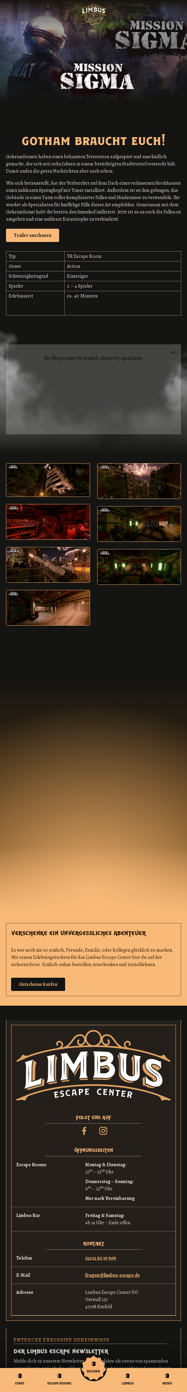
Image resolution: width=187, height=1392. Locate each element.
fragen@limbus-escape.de (112, 1275)
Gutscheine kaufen (38, 984)
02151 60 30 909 (100, 1258)
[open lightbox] (32, 235)
